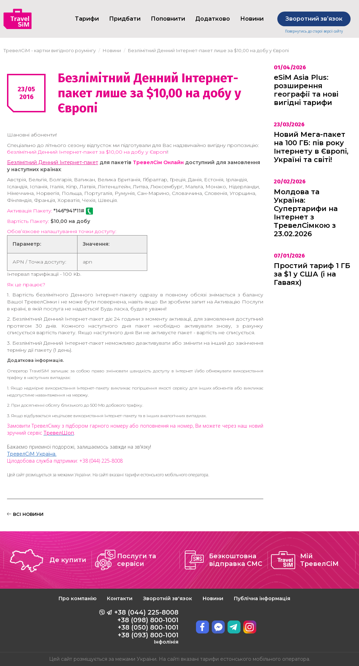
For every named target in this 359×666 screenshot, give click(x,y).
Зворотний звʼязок (314, 18)
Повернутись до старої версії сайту (314, 31)
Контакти (120, 598)
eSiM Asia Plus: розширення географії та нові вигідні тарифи (306, 90)
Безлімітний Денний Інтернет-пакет (52, 162)
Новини (213, 598)
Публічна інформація (262, 598)
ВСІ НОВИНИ (25, 514)
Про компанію (77, 598)
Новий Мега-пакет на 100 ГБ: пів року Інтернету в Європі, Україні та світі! (311, 147)
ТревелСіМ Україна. (31, 454)
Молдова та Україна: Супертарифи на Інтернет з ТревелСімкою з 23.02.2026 (306, 213)
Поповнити (168, 18)
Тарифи (87, 18)
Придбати (125, 18)
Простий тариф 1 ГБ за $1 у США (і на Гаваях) (312, 274)
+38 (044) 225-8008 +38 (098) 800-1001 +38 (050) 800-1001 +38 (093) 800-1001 (146, 627)
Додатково (212, 18)
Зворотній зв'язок (167, 598)
